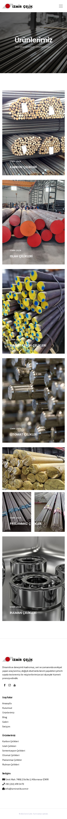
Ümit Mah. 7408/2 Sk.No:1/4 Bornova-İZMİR (25, 779)
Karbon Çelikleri (10, 741)
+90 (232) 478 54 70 (13, 783)
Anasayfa (6, 703)
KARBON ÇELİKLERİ (23, 167)
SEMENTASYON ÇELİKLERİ (28, 345)
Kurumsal (7, 707)
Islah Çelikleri (9, 746)
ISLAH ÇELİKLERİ (21, 256)
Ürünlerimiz (8, 712)
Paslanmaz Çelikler (12, 759)
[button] (60, 5)
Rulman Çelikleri (10, 764)
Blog (4, 717)
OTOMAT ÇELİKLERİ (24, 434)
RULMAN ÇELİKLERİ (23, 613)
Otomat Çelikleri (10, 755)
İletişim (6, 726)
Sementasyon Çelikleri (13, 750)
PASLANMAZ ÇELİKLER (25, 523)
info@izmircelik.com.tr (15, 788)
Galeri (5, 721)
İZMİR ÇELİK (15, 161)
